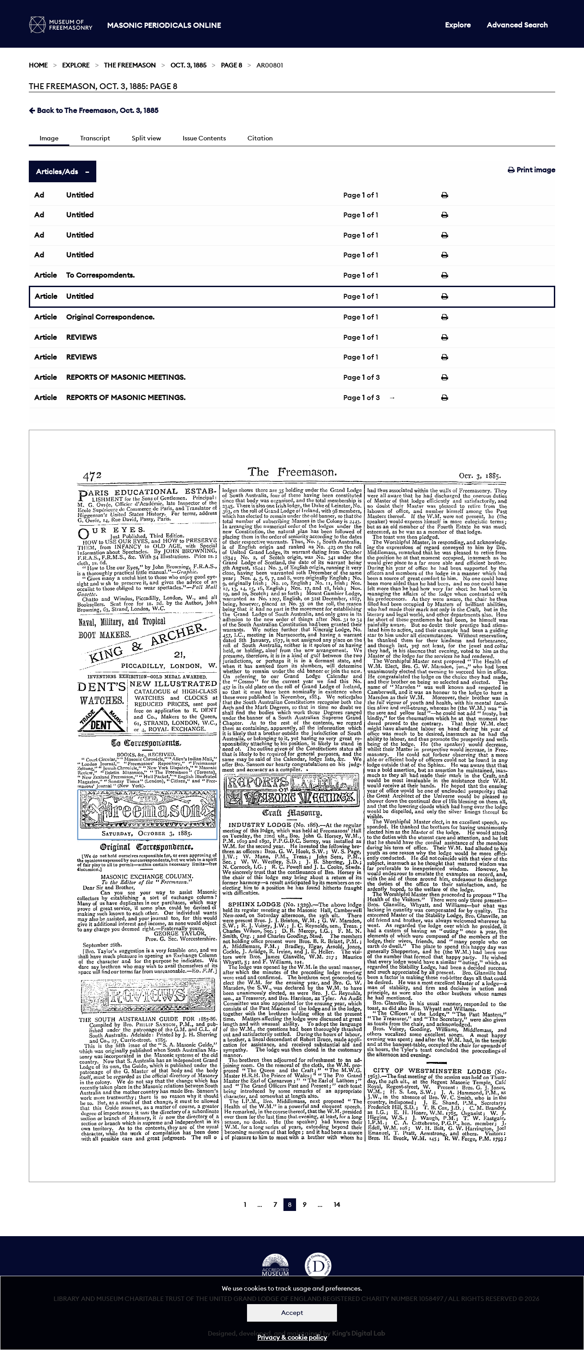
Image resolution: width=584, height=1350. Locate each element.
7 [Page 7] (275, 1205)
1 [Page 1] (245, 1205)
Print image (531, 169)
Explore (458, 24)
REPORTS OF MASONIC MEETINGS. (125, 377)
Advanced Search (517, 24)
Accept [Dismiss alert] (292, 1313)
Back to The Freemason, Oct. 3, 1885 (93, 110)
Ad (39, 194)
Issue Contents (204, 138)
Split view (146, 138)
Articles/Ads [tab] (57, 171)
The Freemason (130, 65)
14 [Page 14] (337, 1205)
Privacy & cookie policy (292, 1337)
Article (45, 274)
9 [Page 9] (304, 1205)
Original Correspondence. (110, 316)
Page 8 (231, 65)
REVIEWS (81, 337)
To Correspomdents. (100, 274)
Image (49, 138)
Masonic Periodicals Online (164, 25)
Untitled (80, 194)
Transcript (95, 138)
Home (38, 65)
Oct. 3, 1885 (189, 65)
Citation (260, 138)
